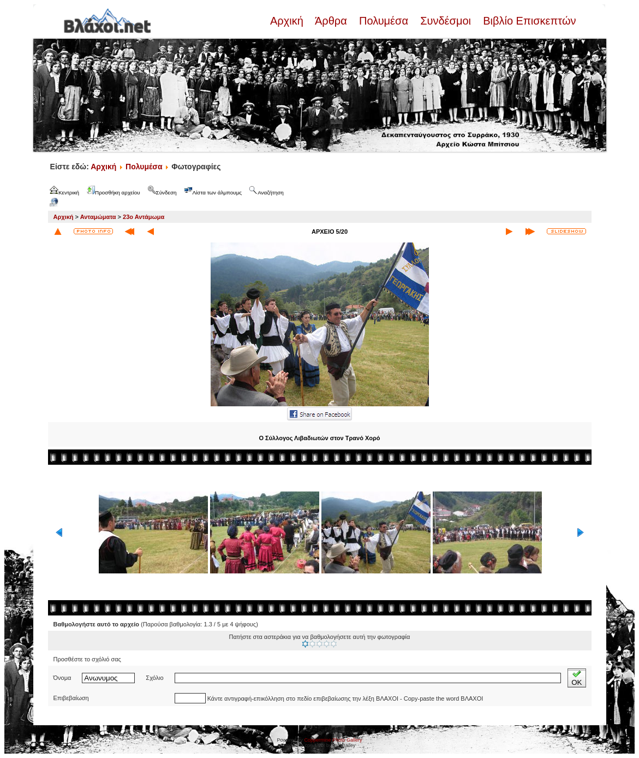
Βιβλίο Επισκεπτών (528, 21)
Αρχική (288, 21)
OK (576, 678)
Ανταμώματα (98, 217)
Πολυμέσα (383, 21)
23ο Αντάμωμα (143, 217)
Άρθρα (331, 21)
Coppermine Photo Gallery (333, 740)
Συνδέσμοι (445, 21)
